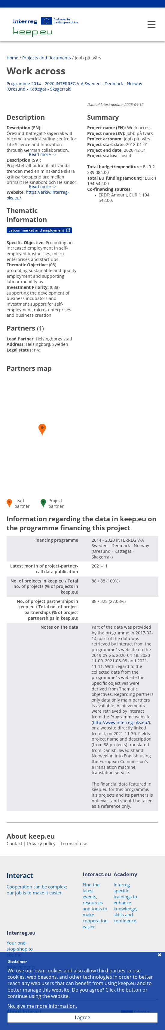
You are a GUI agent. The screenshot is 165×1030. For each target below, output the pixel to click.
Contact (14, 843)
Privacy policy (41, 843)
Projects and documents (46, 58)
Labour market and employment (39, 230)
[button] (42, 430)
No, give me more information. (42, 1006)
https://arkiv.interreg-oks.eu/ (38, 195)
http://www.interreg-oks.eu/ (121, 722)
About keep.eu (31, 835)
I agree (82, 1017)
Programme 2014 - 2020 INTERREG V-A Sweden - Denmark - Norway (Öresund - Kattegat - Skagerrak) (74, 86)
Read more (40, 154)
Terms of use (73, 843)
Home (12, 58)
